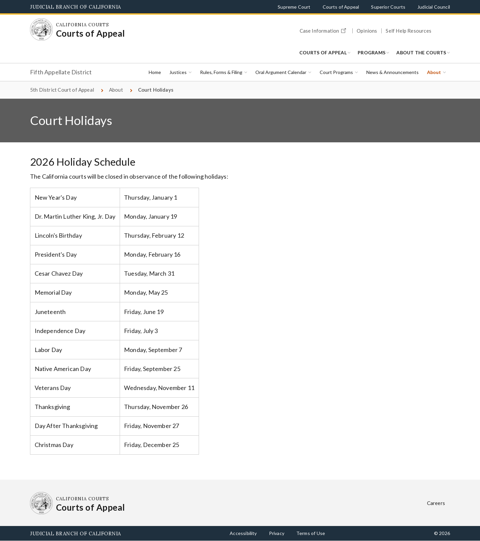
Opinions (367, 30)
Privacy (276, 533)
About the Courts (421, 52)
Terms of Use (310, 533)
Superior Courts (388, 7)
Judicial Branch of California (75, 7)
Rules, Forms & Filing (221, 72)
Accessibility (243, 533)
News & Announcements (392, 72)
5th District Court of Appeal (62, 90)
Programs (371, 52)
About (434, 72)
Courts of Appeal (341, 7)
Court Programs (336, 72)
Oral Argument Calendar (280, 72)
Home (155, 72)
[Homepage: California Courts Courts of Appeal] (41, 29)
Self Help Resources (408, 30)
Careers (436, 503)
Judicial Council (433, 7)
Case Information (324, 29)
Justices (178, 72)
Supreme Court (294, 7)
